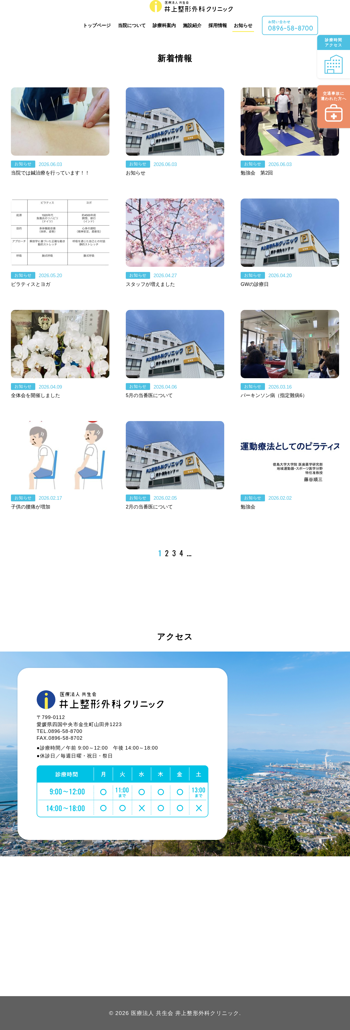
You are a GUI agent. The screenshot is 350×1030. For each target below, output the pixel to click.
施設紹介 (217, 14)
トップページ (122, 14)
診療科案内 (189, 14)
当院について (157, 14)
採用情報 (243, 14)
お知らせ (268, 14)
